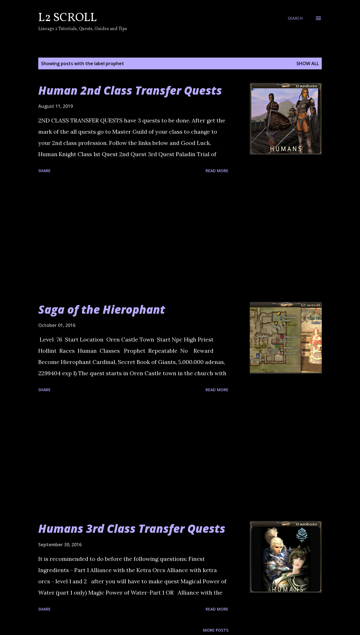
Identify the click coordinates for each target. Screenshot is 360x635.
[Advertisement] (133, 238)
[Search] (295, 18)
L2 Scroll (67, 18)
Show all (307, 63)
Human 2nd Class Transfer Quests (130, 90)
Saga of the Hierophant (101, 309)
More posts (215, 630)
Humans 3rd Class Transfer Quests (131, 528)
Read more (217, 170)
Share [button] (44, 170)
